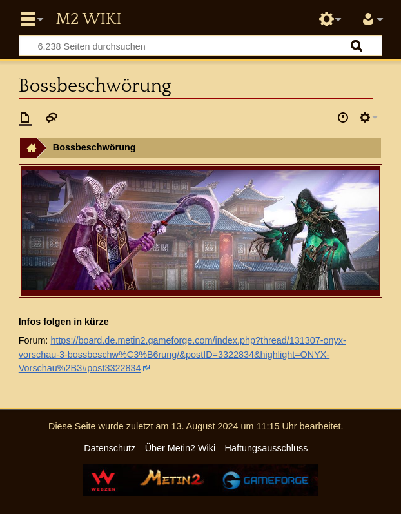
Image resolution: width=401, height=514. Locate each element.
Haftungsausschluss (266, 448)
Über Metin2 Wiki (180, 448)
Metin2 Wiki (88, 19)
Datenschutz (109, 448)
